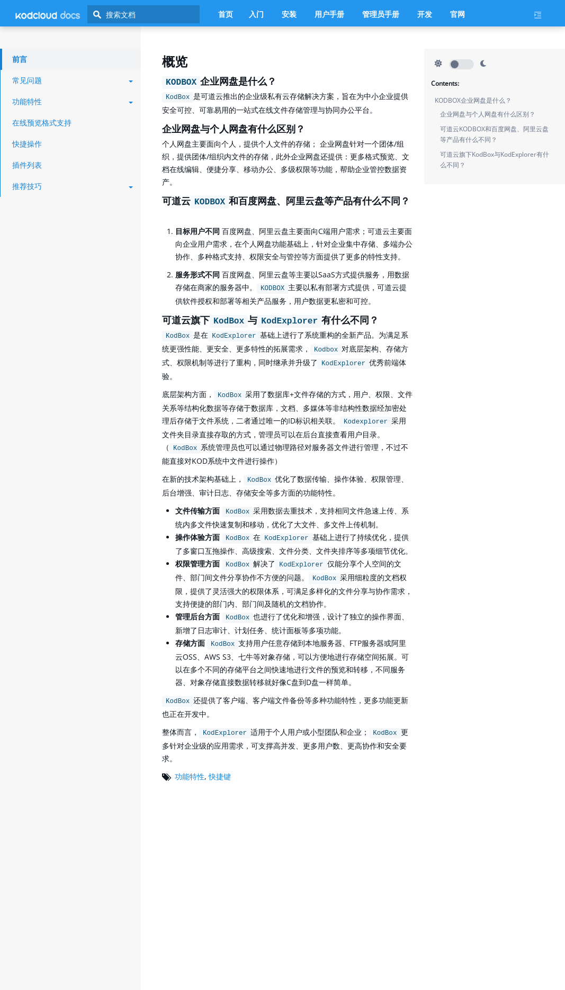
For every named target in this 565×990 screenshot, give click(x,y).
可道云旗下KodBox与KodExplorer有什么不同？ (494, 159)
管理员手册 (380, 14)
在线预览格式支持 (41, 123)
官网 (457, 14)
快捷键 (220, 776)
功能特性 (189, 776)
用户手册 (329, 14)
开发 (424, 14)
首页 (225, 14)
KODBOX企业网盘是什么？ (473, 100)
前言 (19, 59)
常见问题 (72, 80)
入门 (256, 14)
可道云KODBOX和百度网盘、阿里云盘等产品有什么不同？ (494, 134)
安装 (289, 14)
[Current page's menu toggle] (541, 15)
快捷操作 (27, 144)
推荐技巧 (72, 186)
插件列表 (27, 165)
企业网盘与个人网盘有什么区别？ (487, 114)
